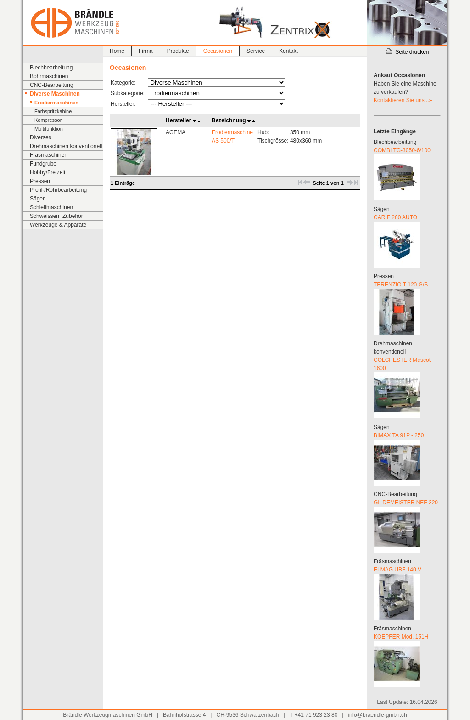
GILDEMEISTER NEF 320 (406, 502)
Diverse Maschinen (55, 94)
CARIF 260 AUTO (395, 217)
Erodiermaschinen (56, 102)
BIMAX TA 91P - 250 (399, 435)
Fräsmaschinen (48, 155)
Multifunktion (48, 128)
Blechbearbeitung (51, 67)
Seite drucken (407, 52)
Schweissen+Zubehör (56, 216)
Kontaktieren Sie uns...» (403, 100)
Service (255, 51)
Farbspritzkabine (53, 111)
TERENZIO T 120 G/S (401, 284)
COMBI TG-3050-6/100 (402, 150)
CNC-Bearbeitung (51, 85)
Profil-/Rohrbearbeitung (58, 190)
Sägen (38, 198)
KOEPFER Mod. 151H (401, 637)
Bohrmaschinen (49, 76)
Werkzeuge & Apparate (58, 225)
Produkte (178, 51)
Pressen (40, 181)
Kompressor (48, 120)
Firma (146, 51)
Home (117, 51)
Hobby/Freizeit (47, 172)
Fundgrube (43, 163)
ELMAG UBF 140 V (397, 569)
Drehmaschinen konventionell (66, 146)
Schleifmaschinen (51, 207)
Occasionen (217, 51)
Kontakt (288, 51)
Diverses (40, 137)
